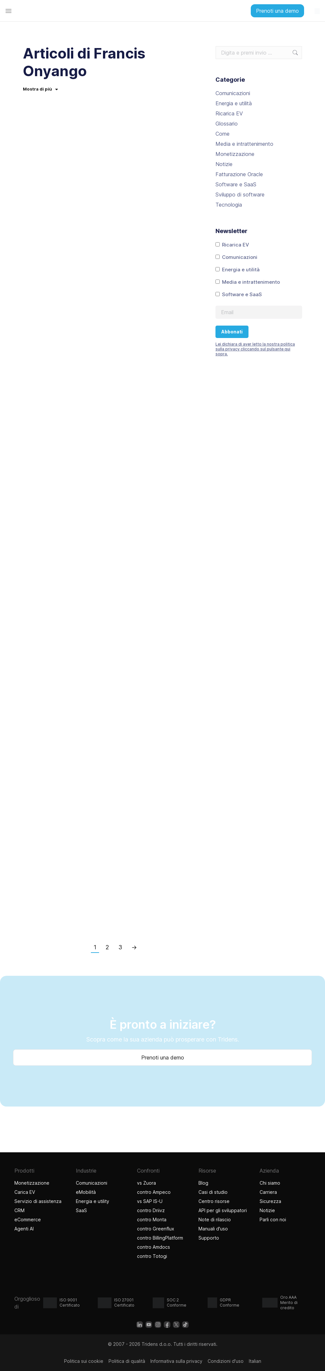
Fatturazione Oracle (239, 174)
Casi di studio (213, 1192)
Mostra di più (40, 89)
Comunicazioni (232, 93)
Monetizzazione (234, 154)
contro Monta (151, 1219)
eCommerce (27, 1219)
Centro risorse (214, 1201)
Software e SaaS (235, 184)
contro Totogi (153, 1256)
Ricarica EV (229, 113)
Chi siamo (270, 1183)
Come (222, 133)
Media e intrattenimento (244, 144)
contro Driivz (151, 1210)
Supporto (208, 1238)
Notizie (223, 164)
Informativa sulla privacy (176, 1361)
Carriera (268, 1192)
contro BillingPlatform (160, 1238)
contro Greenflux (155, 1228)
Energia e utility (92, 1201)
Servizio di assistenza (37, 1201)
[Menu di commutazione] (8, 11)
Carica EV (24, 1192)
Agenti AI (24, 1228)
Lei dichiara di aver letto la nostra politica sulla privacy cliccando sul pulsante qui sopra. (255, 349)
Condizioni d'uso (226, 1361)
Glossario (226, 123)
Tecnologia (228, 204)
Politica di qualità (127, 1361)
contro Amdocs (153, 1247)
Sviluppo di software (240, 194)
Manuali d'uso (213, 1228)
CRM (19, 1210)
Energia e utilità (233, 103)
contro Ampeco (154, 1192)
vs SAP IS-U (149, 1201)
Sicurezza (270, 1201)
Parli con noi (273, 1219)
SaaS (81, 1210)
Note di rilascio (214, 1219)
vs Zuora (146, 1183)
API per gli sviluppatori (222, 1210)
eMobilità (86, 1192)
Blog (203, 1183)
